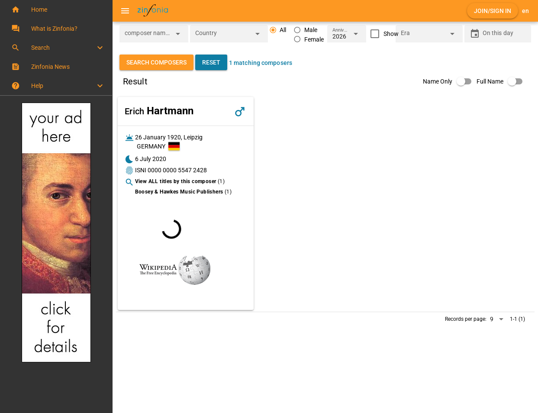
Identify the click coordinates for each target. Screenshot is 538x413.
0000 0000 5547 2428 (177, 170)
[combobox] (147, 36)
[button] (56, 9)
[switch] (450, 81)
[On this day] (504, 33)
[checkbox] (382, 33)
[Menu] (125, 10)
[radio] (278, 30)
